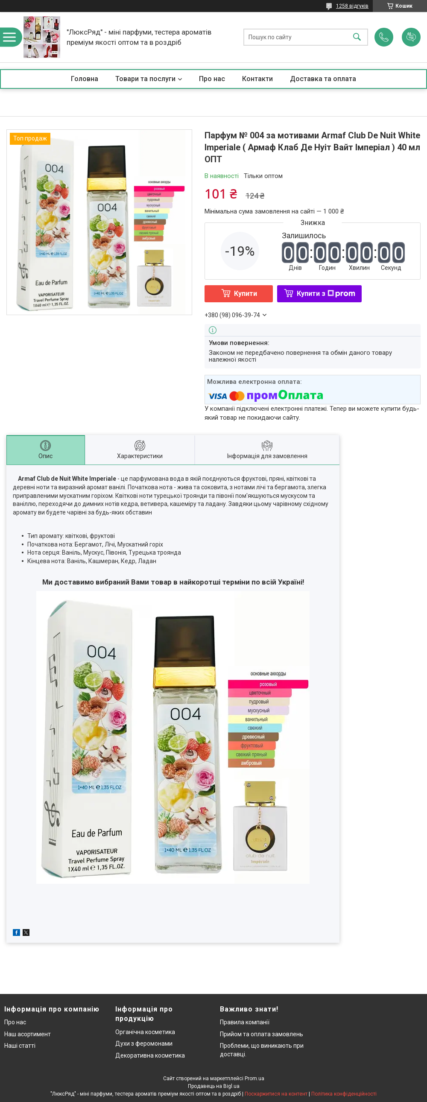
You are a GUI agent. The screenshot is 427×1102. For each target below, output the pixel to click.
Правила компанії (244, 1022)
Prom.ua (254, 1079)
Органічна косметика (145, 1032)
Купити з (326, 293)
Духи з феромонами (144, 1043)
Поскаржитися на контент (276, 1094)
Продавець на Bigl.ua (214, 1086)
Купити (245, 293)
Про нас (212, 79)
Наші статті (19, 1045)
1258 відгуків (352, 6)
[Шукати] (357, 37)
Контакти (257, 79)
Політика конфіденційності (344, 1094)
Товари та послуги (145, 79)
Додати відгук (411, 37)
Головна (84, 79)
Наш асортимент (27, 1034)
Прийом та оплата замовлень (261, 1034)
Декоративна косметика (150, 1055)
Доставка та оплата (323, 79)
